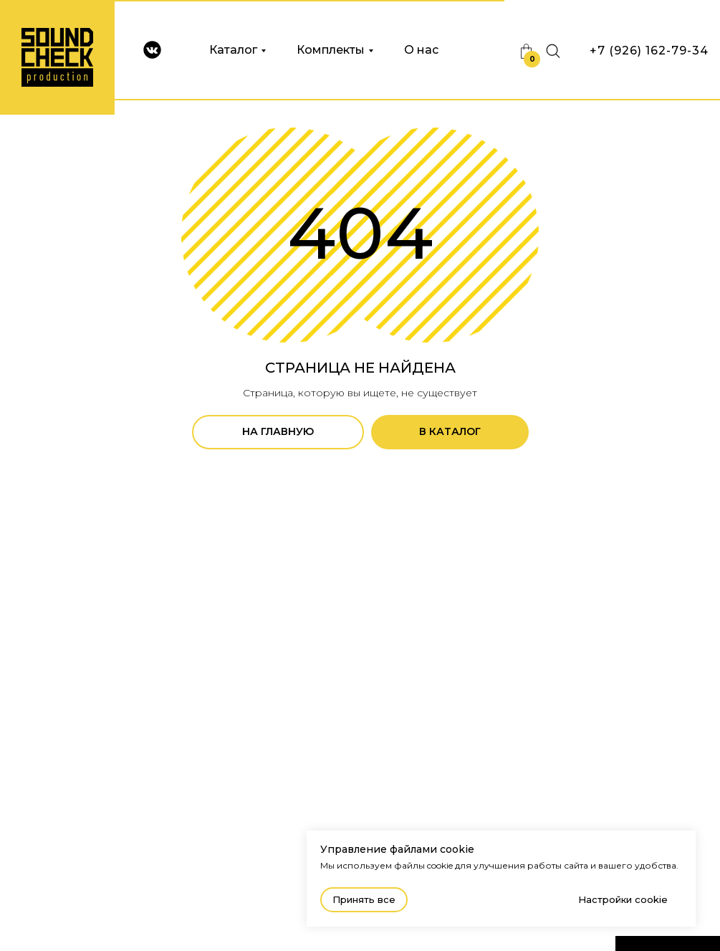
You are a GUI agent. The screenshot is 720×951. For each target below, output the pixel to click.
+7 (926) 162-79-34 (649, 50)
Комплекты (331, 50)
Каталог (233, 50)
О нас (421, 50)
